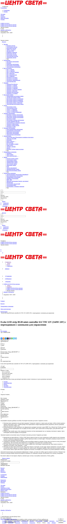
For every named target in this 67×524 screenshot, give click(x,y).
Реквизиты (3, 480)
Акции (2, 469)
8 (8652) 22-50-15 (8, 26)
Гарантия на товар (5, 488)
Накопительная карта (6, 489)
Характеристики (8, 383)
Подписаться (4, 464)
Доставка (6, 385)
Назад (8, 263)
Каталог (3, 468)
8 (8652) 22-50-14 (5, 23)
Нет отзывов (4, 331)
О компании (7, 10)
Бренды (2, 470)
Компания (3, 472)
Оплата (5, 384)
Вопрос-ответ (4, 490)
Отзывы (6, 11)
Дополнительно (7, 387)
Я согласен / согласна (61, 520)
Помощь (3, 482)
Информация (4, 477)
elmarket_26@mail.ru (6, 30)
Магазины (3, 481)
